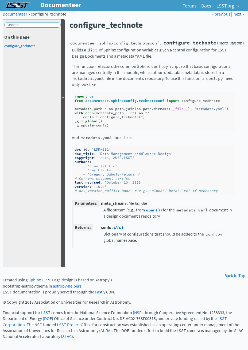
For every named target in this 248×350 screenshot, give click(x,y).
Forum (189, 6)
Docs (206, 6)
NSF (137, 312)
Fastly (100, 292)
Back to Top (234, 275)
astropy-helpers (67, 286)
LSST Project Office (74, 324)
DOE (48, 318)
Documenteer (15, 14)
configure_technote (20, 46)
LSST (46, 312)
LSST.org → (228, 6)
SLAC (67, 336)
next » (239, 14)
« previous (221, 14)
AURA (105, 330)
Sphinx (34, 280)
